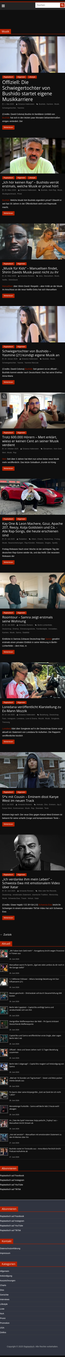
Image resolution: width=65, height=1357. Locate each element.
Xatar (36, 898)
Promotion (4, 1323)
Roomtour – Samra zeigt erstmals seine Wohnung (27, 619)
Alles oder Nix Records (47, 891)
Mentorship (53, 895)
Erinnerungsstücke (27, 629)
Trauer (23, 898)
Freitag (57, 539)
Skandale (39, 808)
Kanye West (7, 808)
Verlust (30, 898)
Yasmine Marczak (31, 363)
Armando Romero (27, 276)
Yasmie (20, 363)
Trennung (6, 722)
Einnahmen (47, 449)
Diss (46, 805)
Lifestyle (32, 77)
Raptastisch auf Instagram (12, 1180)
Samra (18, 633)
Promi (2, 1318)
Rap (14, 453)
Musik (56, 104)
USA (2, 1328)
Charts (40, 539)
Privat (19, 194)
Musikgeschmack (9, 194)
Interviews (4, 1299)
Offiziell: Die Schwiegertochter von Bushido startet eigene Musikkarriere (27, 90)
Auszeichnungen (7, 1280)
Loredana (20, 719)
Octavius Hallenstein (26, 104)
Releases (40, 543)
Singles (48, 543)
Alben (33, 539)
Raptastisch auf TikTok (10, 1189)
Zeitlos (3, 1332)
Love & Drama (31, 719)
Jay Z (59, 805)
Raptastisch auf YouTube (11, 1185)
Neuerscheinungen (15, 543)
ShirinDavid (13, 280)
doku (41, 276)
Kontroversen (18, 808)
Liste (2, 1309)
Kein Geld (58, 449)
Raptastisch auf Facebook (12, 1175)
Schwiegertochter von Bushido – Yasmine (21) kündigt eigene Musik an (30, 353)
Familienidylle (41, 629)
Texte (46, 808)
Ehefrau (16, 629)
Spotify (55, 543)
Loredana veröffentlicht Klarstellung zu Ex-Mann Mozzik (31, 709)
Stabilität (25, 633)
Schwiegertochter (9, 108)
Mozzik (41, 719)
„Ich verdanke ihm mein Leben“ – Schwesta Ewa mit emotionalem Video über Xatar (31, 883)
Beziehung (44, 715)
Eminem (52, 805)
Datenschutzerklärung (10, 1248)
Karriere (50, 104)
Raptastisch (8, 77)
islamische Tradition (40, 895)
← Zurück (6, 934)
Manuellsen (48, 276)
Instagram (11, 719)
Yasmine (20, 108)
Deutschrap (48, 539)
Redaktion (23, 539)
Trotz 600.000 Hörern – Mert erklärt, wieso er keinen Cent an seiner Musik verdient (30, 441)
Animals (40, 805)
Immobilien (52, 629)
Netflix (4, 280)
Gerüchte (4, 1295)
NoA (2, 1313)
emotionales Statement (22, 895)
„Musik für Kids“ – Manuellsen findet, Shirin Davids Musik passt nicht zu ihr (30, 270)
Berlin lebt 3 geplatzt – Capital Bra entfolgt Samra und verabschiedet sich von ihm (31, 1008)
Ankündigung (6, 1276)
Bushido (42, 104)
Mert (4, 453)
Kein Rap (52, 190)
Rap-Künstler (29, 543)
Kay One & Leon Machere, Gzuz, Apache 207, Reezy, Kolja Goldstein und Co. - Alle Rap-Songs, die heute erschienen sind (32, 529)
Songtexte (55, 719)
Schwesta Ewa (14, 898)
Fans (4, 719)
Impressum (5, 1253)
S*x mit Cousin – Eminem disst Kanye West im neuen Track (30, 798)
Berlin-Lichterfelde (45, 625)
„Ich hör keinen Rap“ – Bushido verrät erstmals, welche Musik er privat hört (30, 184)
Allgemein (21, 77)
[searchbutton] (62, 5)
